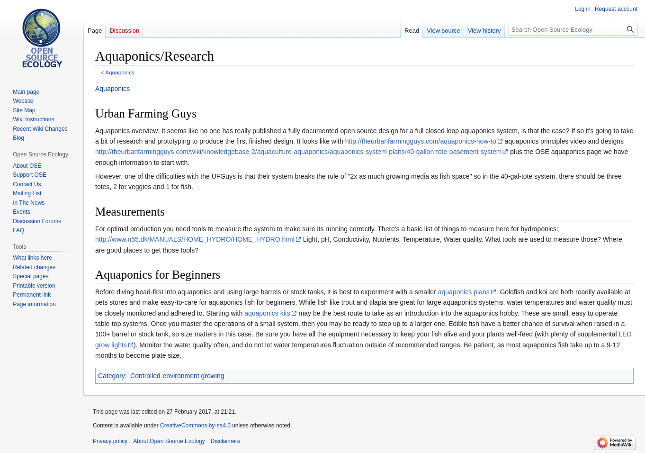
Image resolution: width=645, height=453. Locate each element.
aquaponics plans (464, 292)
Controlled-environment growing (177, 376)
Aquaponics (119, 72)
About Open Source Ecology (169, 441)
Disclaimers (225, 441)
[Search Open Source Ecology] (573, 29)
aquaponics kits (267, 313)
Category (111, 376)
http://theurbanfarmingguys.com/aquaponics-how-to (420, 141)
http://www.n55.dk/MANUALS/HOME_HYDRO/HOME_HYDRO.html (195, 239)
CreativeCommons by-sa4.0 (195, 425)
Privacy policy (110, 441)
